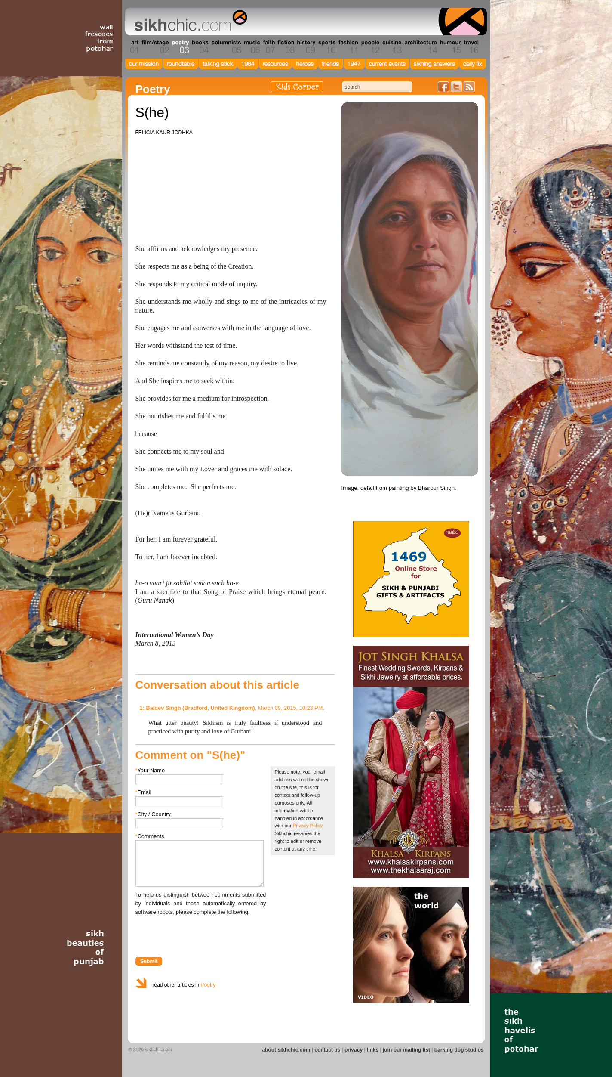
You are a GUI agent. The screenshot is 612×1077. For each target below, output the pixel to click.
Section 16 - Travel (470, 47)
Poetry (208, 985)
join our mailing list (406, 1050)
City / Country (153, 814)
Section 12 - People (370, 47)
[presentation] (200, 933)
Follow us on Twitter (456, 86)
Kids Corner (297, 86)
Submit (148, 961)
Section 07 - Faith (268, 47)
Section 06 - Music (251, 47)
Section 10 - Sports (326, 47)
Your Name (150, 770)
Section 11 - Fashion (347, 47)
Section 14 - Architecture (420, 47)
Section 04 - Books (199, 47)
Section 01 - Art (132, 47)
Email (143, 792)
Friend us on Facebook (443, 86)
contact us (327, 1050)
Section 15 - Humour (450, 47)
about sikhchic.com (286, 1050)
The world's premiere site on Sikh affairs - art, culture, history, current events (188, 21)
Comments (149, 836)
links (372, 1050)
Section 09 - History (305, 47)
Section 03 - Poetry (179, 47)
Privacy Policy (308, 825)
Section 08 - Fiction (285, 47)
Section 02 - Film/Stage (154, 47)
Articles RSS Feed (469, 86)
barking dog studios (459, 1050)
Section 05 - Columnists (225, 47)
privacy (353, 1050)
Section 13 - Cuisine (391, 47)
